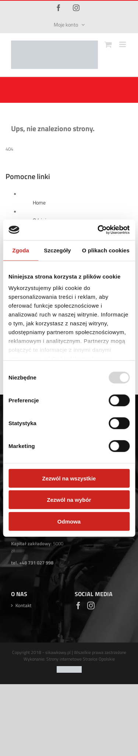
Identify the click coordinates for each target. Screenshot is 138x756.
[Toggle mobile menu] (123, 44)
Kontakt (23, 605)
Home (39, 202)
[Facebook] (78, 605)
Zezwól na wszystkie (69, 478)
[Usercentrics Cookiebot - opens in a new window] (98, 230)
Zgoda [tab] (20, 250)
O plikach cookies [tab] (106, 250)
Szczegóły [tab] (57, 250)
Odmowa (69, 521)
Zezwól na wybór (69, 500)
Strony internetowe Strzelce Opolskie (80, 662)
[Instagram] (91, 605)
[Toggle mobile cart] (108, 44)
